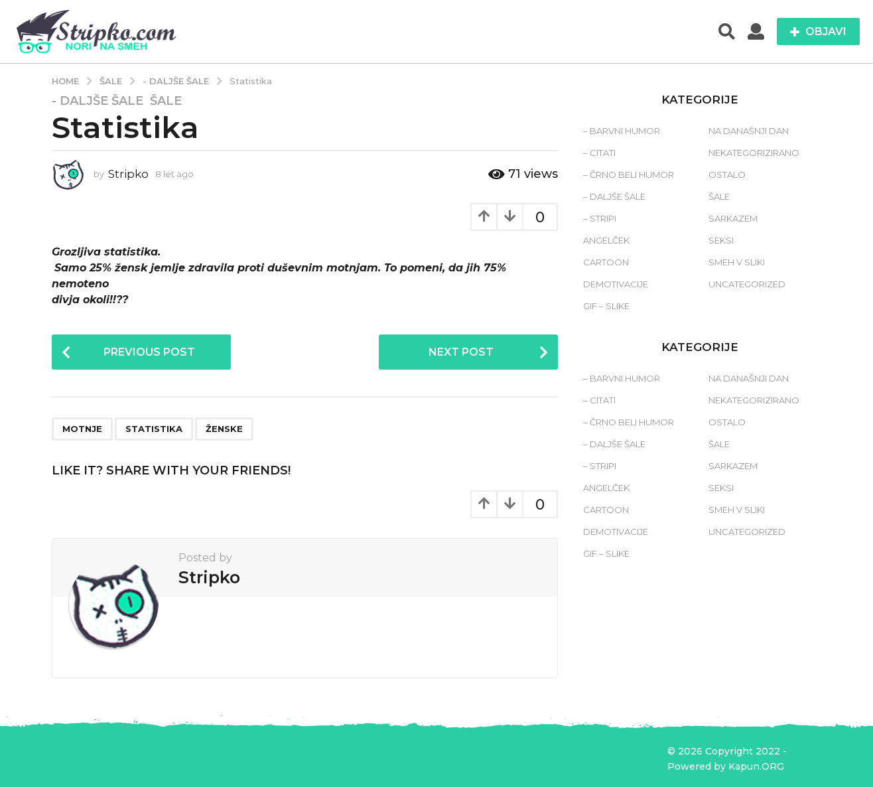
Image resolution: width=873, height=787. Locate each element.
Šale (166, 100)
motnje (82, 428)
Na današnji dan (748, 130)
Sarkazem (733, 218)
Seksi (721, 240)
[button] (726, 32)
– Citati (599, 152)
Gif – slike (606, 306)
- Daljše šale (97, 100)
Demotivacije (615, 284)
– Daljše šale (614, 196)
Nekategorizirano (753, 152)
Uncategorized (746, 284)
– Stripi (599, 218)
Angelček (606, 240)
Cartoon (606, 262)
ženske (224, 428)
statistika (153, 428)
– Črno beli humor (628, 174)
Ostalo (727, 174)
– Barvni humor (621, 130)
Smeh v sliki (736, 262)
